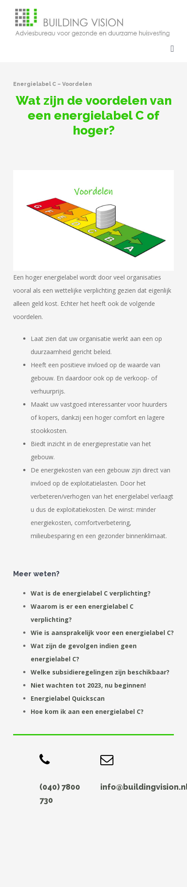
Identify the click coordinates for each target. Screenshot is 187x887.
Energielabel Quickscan (68, 698)
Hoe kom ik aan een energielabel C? (87, 711)
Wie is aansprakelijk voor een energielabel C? (102, 632)
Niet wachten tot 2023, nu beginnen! (88, 685)
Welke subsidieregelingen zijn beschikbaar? (100, 672)
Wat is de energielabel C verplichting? (91, 593)
